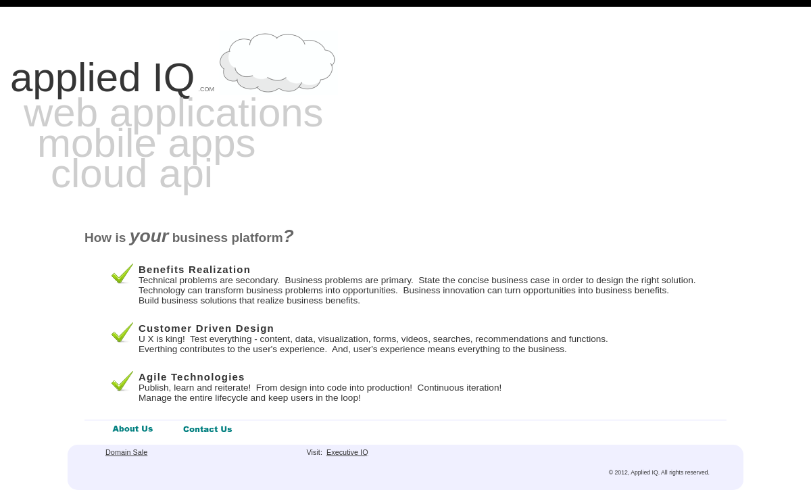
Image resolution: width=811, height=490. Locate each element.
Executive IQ (347, 452)
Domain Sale (126, 452)
